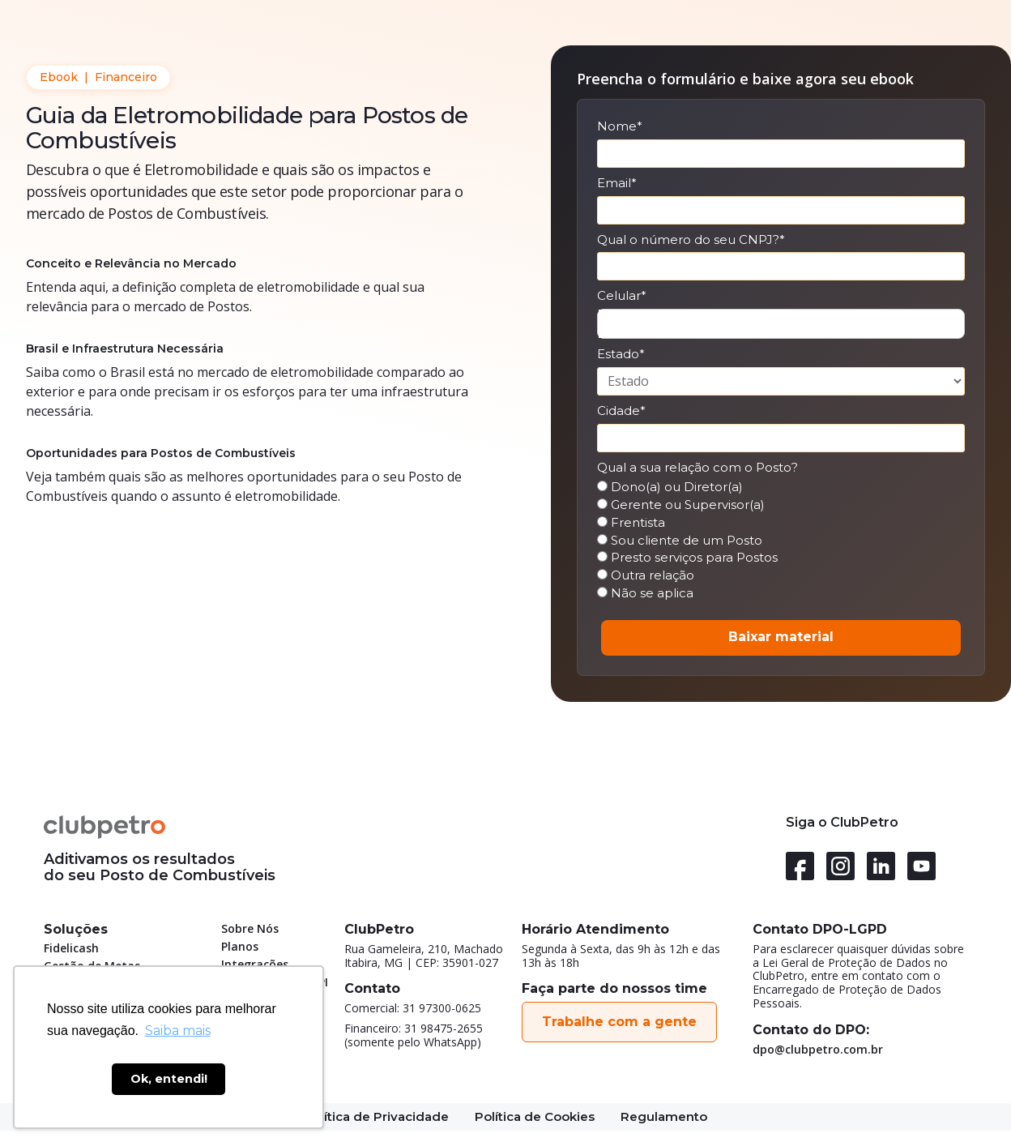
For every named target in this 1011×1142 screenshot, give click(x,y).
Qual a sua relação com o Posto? (697, 467)
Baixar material (781, 636)
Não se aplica (645, 593)
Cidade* (621, 411)
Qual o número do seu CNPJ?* (691, 240)
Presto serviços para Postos (687, 557)
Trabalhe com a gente (619, 1021)
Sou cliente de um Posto (679, 540)
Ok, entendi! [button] (168, 1078)
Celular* (621, 296)
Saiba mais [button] (178, 1030)
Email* (617, 183)
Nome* (619, 126)
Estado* (621, 354)
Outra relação (645, 575)
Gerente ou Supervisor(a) (681, 505)
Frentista (631, 522)
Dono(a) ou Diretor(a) (670, 487)
